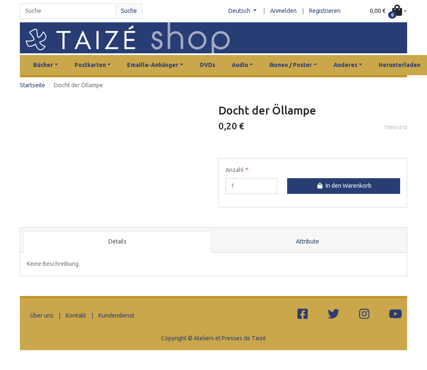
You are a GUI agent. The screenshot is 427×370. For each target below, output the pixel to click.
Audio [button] (240, 65)
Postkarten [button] (90, 65)
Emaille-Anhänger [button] (152, 65)
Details (117, 241)
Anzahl (234, 170)
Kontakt (76, 315)
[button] (388, 11)
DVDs (207, 65)
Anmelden (283, 10)
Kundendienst (116, 315)
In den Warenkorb (343, 185)
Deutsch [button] (240, 10)
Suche (129, 10)
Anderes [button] (345, 65)
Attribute (307, 241)
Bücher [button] (43, 65)
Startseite (32, 85)
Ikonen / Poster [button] (290, 65)
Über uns (41, 315)
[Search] (68, 11)
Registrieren (325, 10)
